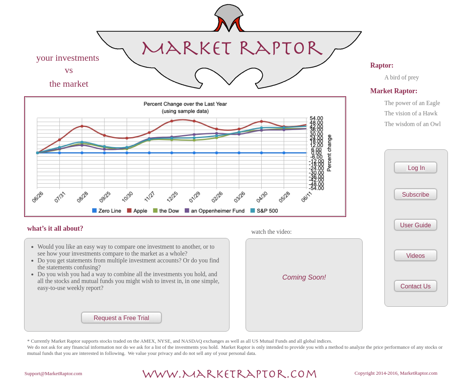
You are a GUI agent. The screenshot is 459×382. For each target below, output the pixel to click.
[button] (415, 255)
